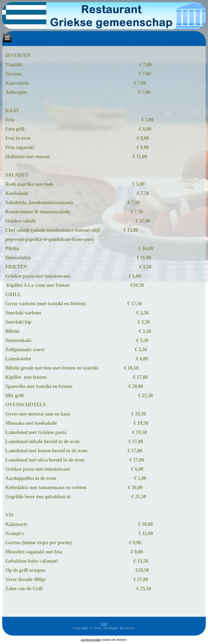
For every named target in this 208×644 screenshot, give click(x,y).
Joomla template (90, 639)
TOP (103, 624)
